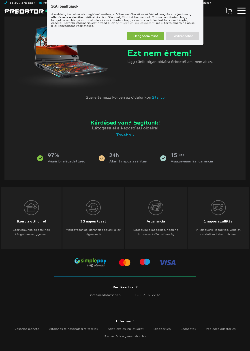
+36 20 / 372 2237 (146, 294)
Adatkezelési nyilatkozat (126, 328)
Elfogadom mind (145, 36)
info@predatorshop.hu (106, 294)
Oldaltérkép (162, 328)
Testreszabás (182, 36)
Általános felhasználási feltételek (73, 328)
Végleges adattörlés (221, 328)
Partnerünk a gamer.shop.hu (125, 336)
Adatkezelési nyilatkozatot (135, 22)
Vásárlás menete (27, 328)
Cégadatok (188, 328)
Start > (158, 97)
